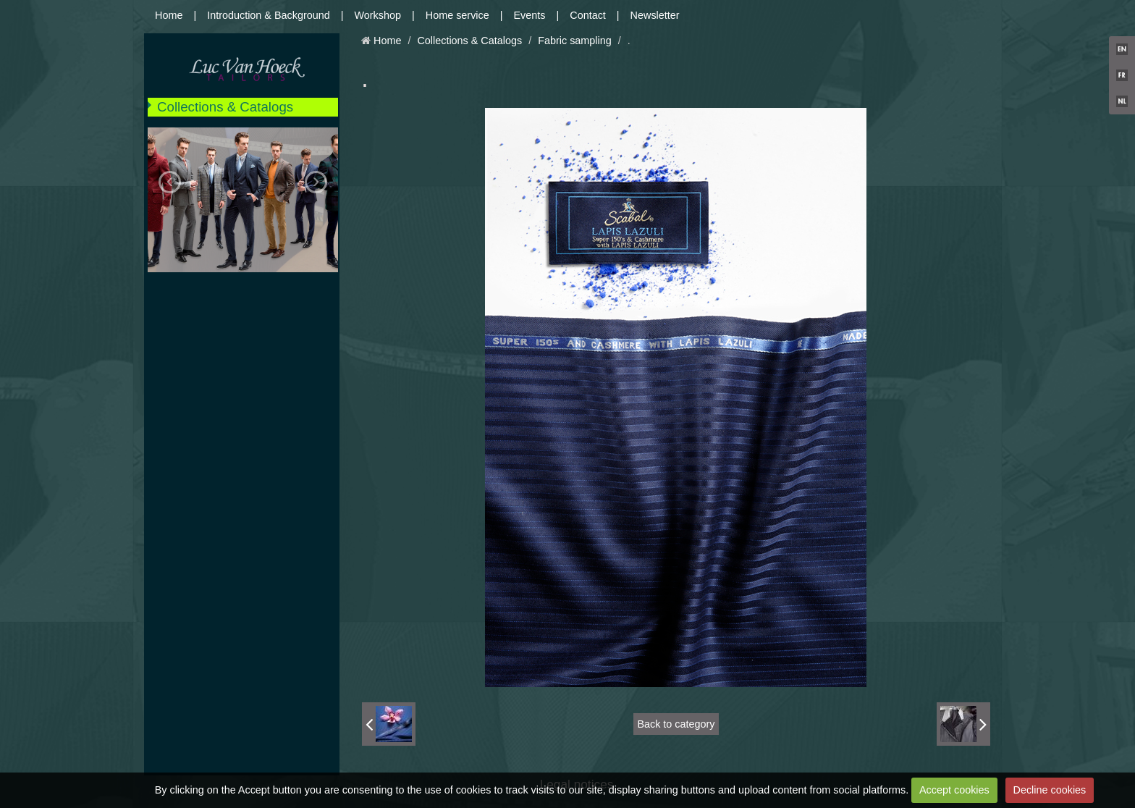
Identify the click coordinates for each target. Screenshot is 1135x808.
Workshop (378, 15)
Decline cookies (1050, 790)
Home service (457, 15)
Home (168, 15)
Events (530, 15)
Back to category (675, 724)
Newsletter (655, 15)
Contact (588, 15)
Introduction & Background (268, 15)
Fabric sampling (575, 40)
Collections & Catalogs (225, 106)
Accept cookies (954, 790)
